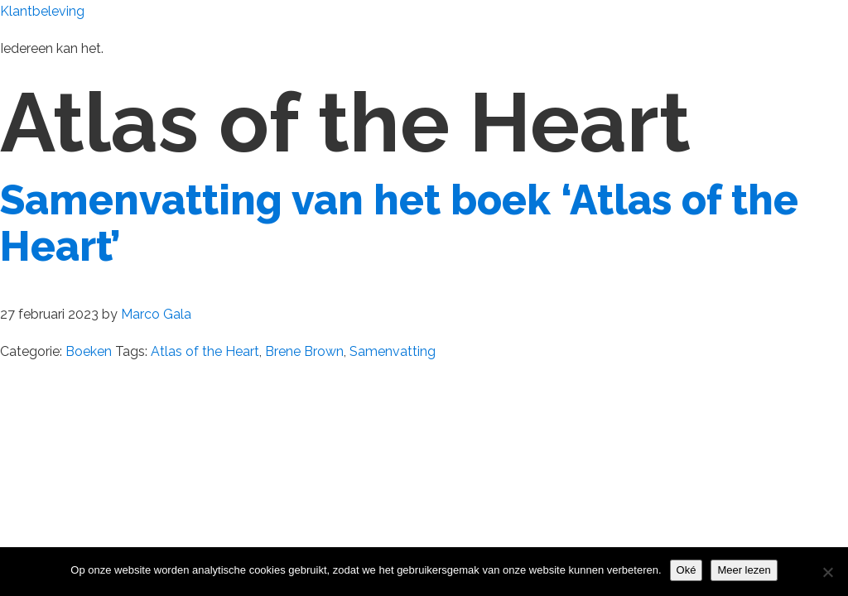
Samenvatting (392, 351)
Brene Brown (304, 351)
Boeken (88, 351)
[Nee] (827, 572)
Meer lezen (743, 570)
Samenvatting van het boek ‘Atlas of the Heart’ (399, 223)
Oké (686, 570)
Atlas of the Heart (205, 351)
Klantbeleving (42, 11)
